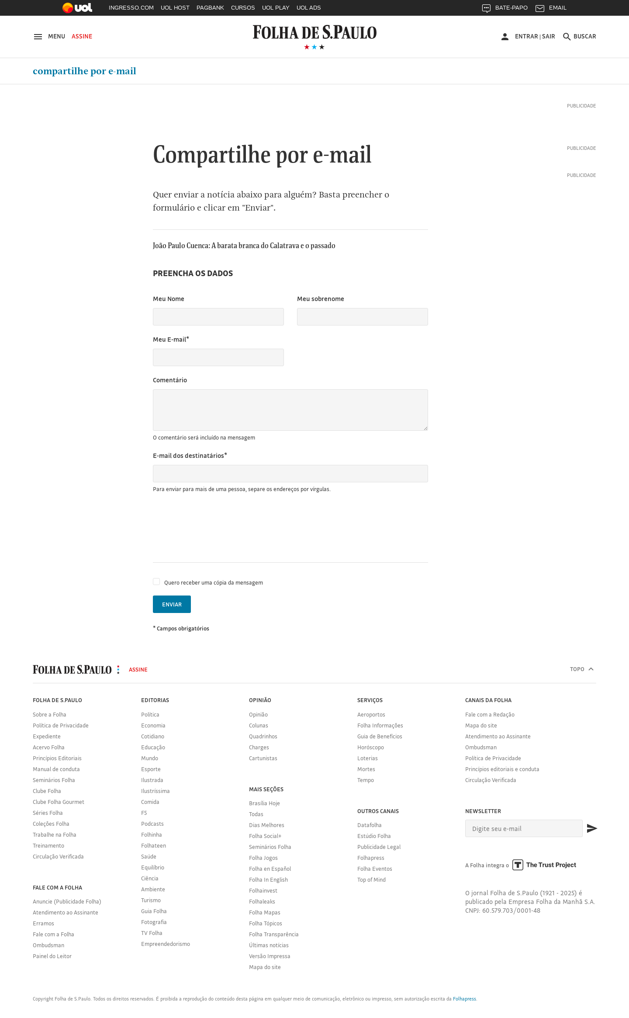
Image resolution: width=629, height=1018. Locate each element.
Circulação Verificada (58, 856)
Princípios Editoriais (57, 758)
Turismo (151, 900)
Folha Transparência (274, 934)
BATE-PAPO (504, 10)
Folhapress (370, 858)
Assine (82, 36)
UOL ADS (309, 7)
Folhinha (151, 834)
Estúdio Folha (374, 836)
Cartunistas (263, 758)
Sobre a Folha (49, 714)
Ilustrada (152, 780)
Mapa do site (265, 967)
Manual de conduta (56, 769)
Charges (259, 747)
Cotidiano (152, 736)
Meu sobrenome (320, 298)
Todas (256, 814)
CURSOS (243, 7)
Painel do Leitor (52, 956)
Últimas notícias (269, 945)
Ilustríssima (155, 791)
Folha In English (268, 879)
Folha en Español (270, 869)
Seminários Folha (54, 780)
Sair (548, 36)
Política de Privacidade (61, 725)
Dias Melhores (266, 825)
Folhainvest (263, 890)
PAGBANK (210, 7)
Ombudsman (48, 945)
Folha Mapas (264, 912)
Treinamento (48, 845)
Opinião (258, 714)
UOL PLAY (276, 7)
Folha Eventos (374, 869)
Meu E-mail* (171, 339)
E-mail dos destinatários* (190, 455)
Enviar (172, 604)
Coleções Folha (51, 824)
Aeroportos (371, 714)
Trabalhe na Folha (54, 834)
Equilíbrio (152, 867)
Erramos (43, 923)
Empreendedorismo (165, 944)
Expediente (47, 736)
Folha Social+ (265, 836)
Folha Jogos (263, 858)
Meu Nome (168, 298)
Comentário (170, 379)
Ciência (150, 878)
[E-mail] (524, 828)
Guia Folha (154, 911)
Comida (150, 802)
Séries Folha (48, 813)
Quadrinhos (263, 736)
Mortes (366, 769)
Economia (153, 725)
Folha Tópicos (265, 923)
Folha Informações (380, 725)
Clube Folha (47, 791)
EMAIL (551, 10)
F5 (144, 813)
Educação (153, 747)
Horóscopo (370, 747)
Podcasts (152, 824)
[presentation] (219, 528)
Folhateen (153, 845)
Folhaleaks (262, 901)
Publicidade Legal (379, 847)
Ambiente (153, 889)
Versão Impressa (269, 956)
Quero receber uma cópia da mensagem (213, 582)
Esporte (151, 769)
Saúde (148, 856)
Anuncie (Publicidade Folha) (67, 901)
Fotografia (154, 922)
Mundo (149, 758)
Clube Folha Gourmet (58, 802)
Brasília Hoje (264, 803)
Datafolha (369, 825)
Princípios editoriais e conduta (502, 769)
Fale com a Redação (490, 714)
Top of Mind (371, 879)
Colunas (258, 725)
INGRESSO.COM (131, 7)
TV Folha (151, 933)
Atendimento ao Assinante (65, 912)
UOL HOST (175, 7)
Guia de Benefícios (379, 736)
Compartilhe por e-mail (84, 71)
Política (150, 714)
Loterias (367, 758)
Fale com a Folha (53, 934)
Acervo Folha (49, 747)
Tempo (365, 780)
